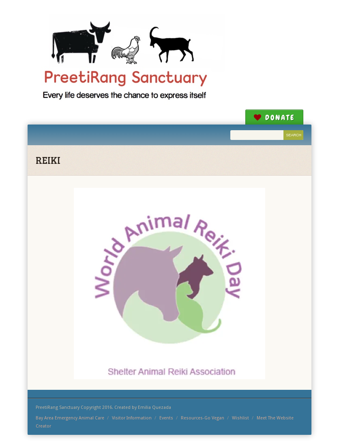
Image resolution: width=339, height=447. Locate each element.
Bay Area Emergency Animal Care (70, 418)
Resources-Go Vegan (202, 418)
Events (166, 418)
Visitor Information (132, 418)
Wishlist (240, 418)
